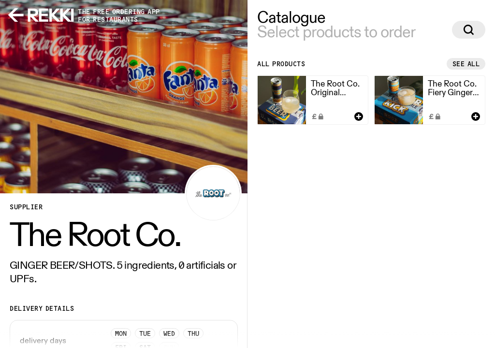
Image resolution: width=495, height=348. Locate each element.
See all (466, 63)
